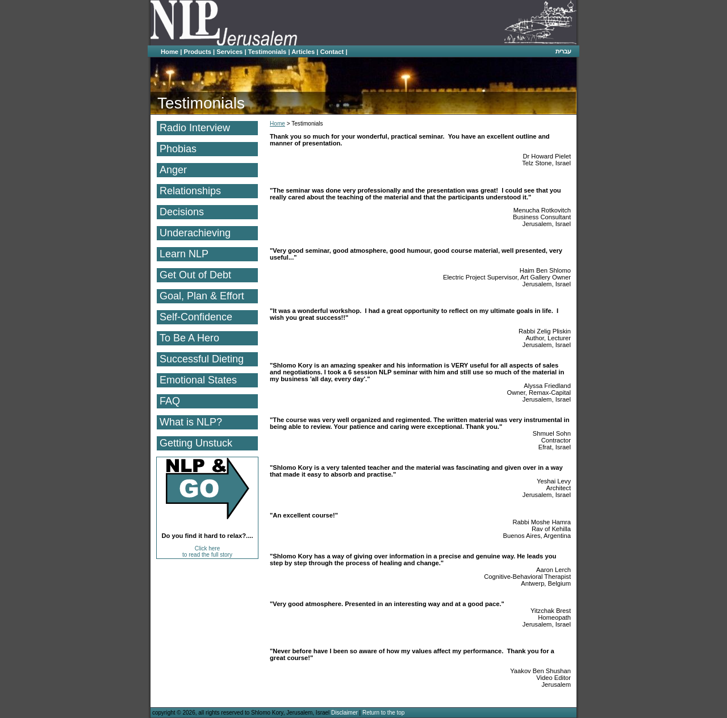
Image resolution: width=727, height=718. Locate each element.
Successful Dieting (202, 359)
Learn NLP (184, 254)
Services (229, 51)
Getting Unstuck (196, 443)
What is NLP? (191, 422)
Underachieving (195, 233)
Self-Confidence (196, 317)
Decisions (182, 212)
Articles (303, 51)
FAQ (170, 401)
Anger (173, 170)
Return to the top (383, 712)
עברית (563, 51)
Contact (332, 51)
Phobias (178, 149)
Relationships (190, 191)
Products (197, 51)
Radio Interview (195, 127)
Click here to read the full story (207, 551)
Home (169, 51)
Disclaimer (344, 712)
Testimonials (267, 51)
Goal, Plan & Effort (202, 296)
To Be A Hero (189, 338)
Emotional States (198, 380)
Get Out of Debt (195, 275)
